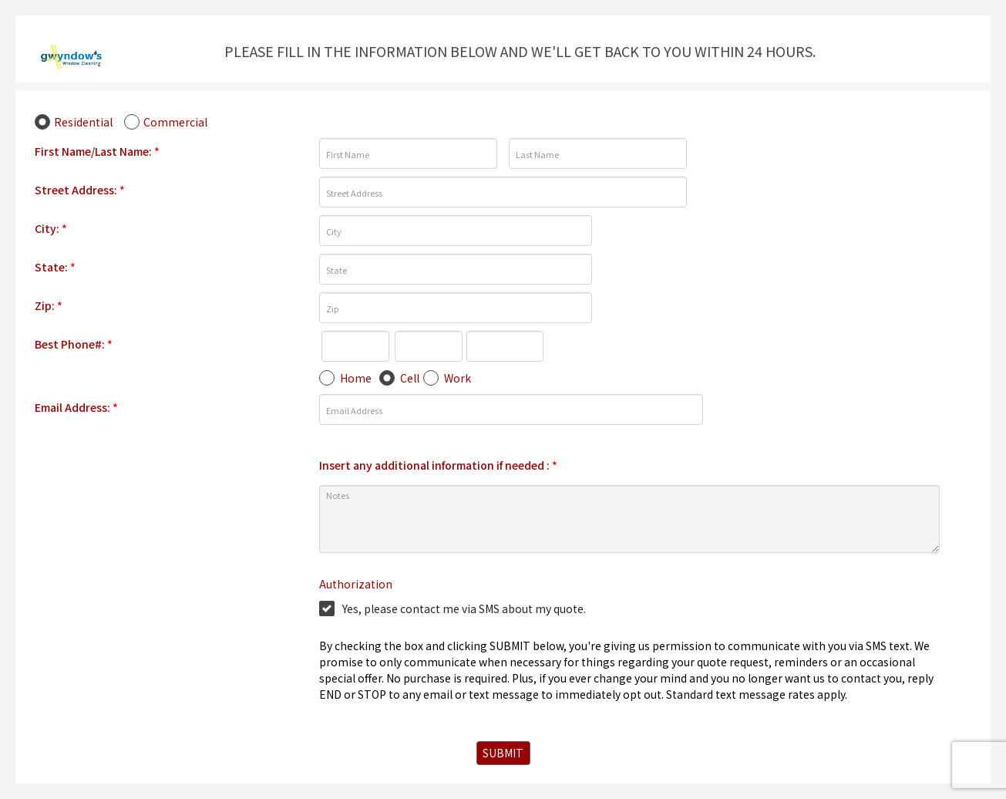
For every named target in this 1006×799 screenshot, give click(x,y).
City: (51, 228)
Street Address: (80, 189)
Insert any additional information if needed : (438, 465)
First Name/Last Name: (97, 151)
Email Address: (76, 407)
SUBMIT (503, 752)
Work (457, 378)
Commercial (175, 122)
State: (55, 267)
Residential (83, 122)
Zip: (48, 305)
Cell (409, 378)
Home (356, 378)
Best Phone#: (74, 344)
